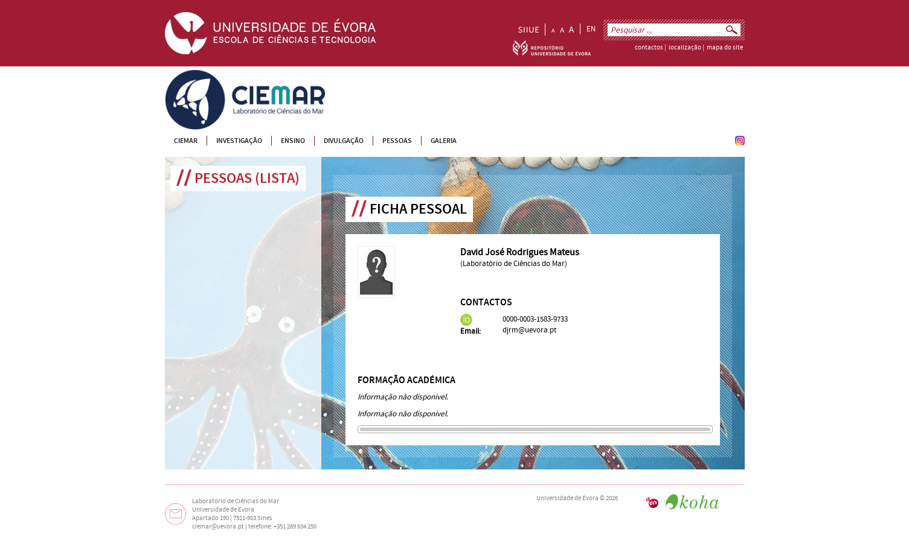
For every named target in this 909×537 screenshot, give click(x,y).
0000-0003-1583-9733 (535, 319)
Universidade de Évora (567, 498)
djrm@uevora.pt (529, 330)
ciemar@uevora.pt (218, 527)
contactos (649, 47)
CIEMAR (178, 74)
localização (685, 47)
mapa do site (725, 47)
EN (591, 29)
